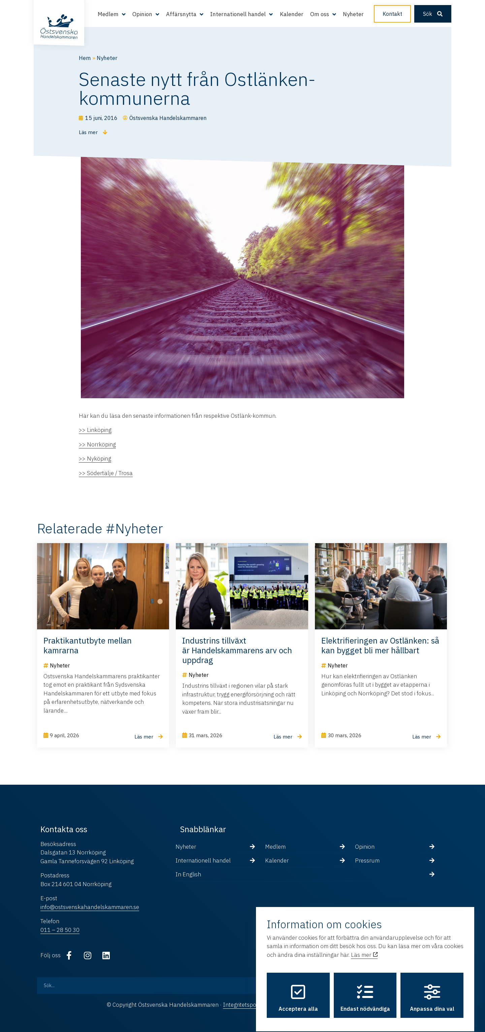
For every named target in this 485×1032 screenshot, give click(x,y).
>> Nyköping (95, 458)
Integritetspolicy (243, 1004)
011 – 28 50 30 (59, 930)
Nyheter (353, 14)
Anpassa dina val (432, 992)
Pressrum (367, 860)
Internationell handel (238, 14)
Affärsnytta (181, 14)
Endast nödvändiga (365, 992)
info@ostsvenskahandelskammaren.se (89, 907)
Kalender (291, 14)
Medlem (108, 14)
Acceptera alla (298, 992)
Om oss (319, 14)
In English (188, 874)
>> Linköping (95, 430)
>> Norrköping (97, 444)
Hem (85, 58)
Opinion (142, 14)
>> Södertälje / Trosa (106, 473)
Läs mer (364, 948)
